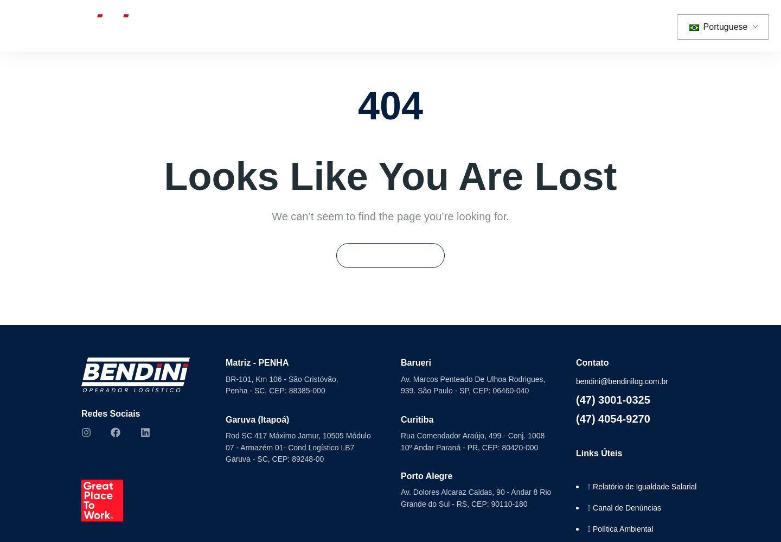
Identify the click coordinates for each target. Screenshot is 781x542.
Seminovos (369, 25)
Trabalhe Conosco (522, 25)
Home (152, 25)
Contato (593, 25)
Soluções (290, 25)
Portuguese (718, 26)
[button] (649, 25)
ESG (432, 25)
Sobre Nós (222, 25)
